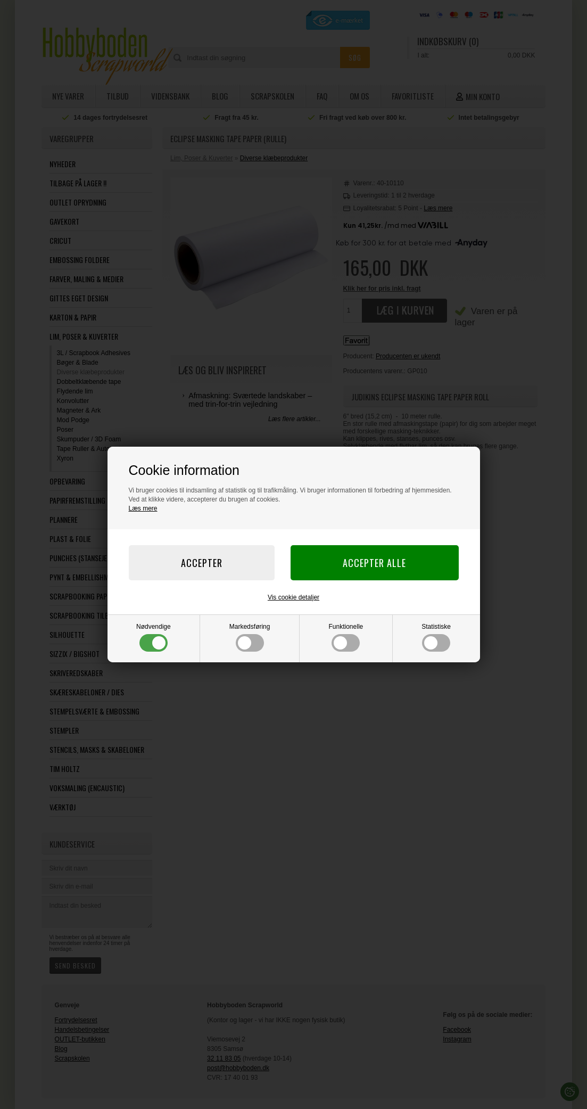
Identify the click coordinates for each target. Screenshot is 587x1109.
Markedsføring (249, 637)
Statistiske (436, 637)
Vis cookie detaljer (293, 597)
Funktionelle (346, 637)
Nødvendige (153, 637)
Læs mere (143, 508)
